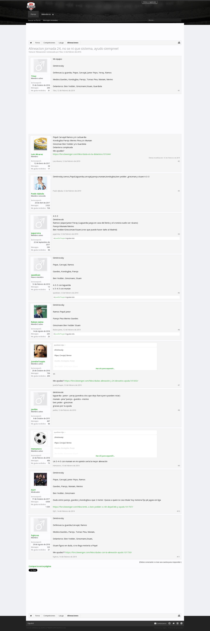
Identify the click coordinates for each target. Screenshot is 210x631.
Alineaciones (41, 52)
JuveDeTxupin (60, 238)
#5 (179, 293)
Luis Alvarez (37, 154)
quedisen (35, 275)
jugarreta (36, 233)
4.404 (48, 502)
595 (48, 247)
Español (31, 623)
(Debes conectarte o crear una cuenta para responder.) (160, 562)
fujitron (35, 535)
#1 (179, 91)
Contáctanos (160, 623)
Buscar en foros (34, 20)
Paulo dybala (37, 193)
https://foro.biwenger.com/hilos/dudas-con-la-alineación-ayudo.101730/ (98, 552)
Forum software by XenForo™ (46, 628)
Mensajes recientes (50, 20)
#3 (179, 191)
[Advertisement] (105, 32)
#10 (178, 511)
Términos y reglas (160, 628)
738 (48, 373)
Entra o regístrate (149, 2)
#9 (179, 466)
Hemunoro (36, 448)
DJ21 (33, 489)
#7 (179, 385)
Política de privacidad (175, 628)
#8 (179, 410)
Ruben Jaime (37, 322)
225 (48, 334)
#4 (179, 234)
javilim (34, 409)
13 (49, 287)
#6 (179, 330)
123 (48, 547)
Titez (61, 52)
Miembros (46, 14)
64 (49, 166)
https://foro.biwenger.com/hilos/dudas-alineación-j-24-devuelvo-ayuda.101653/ (101, 380)
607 (48, 421)
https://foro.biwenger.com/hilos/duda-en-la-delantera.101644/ (82, 154)
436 (48, 460)
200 (48, 88)
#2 (179, 161)
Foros (33, 14)
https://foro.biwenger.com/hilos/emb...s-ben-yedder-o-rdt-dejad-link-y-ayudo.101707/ (93, 506)
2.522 (48, 205)
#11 (178, 557)
